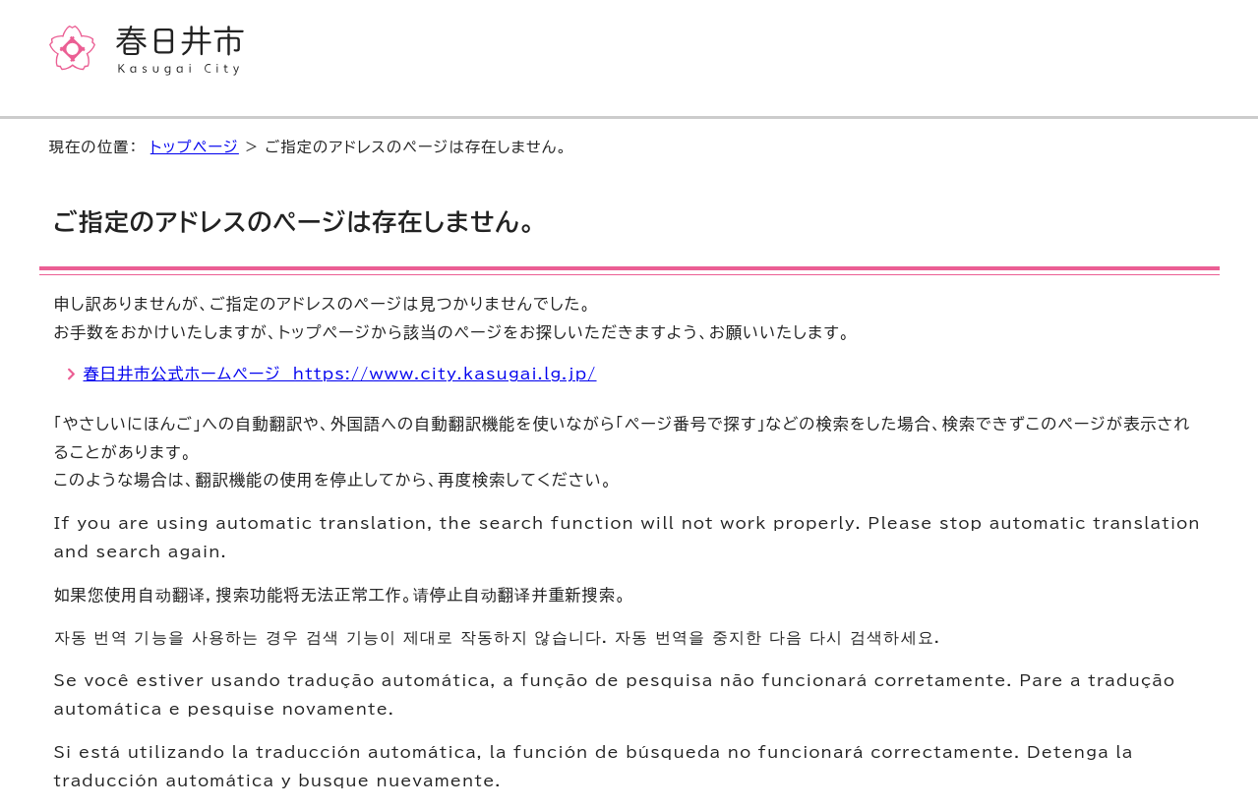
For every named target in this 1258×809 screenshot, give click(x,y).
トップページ (194, 147)
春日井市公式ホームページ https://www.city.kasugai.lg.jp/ (340, 373)
